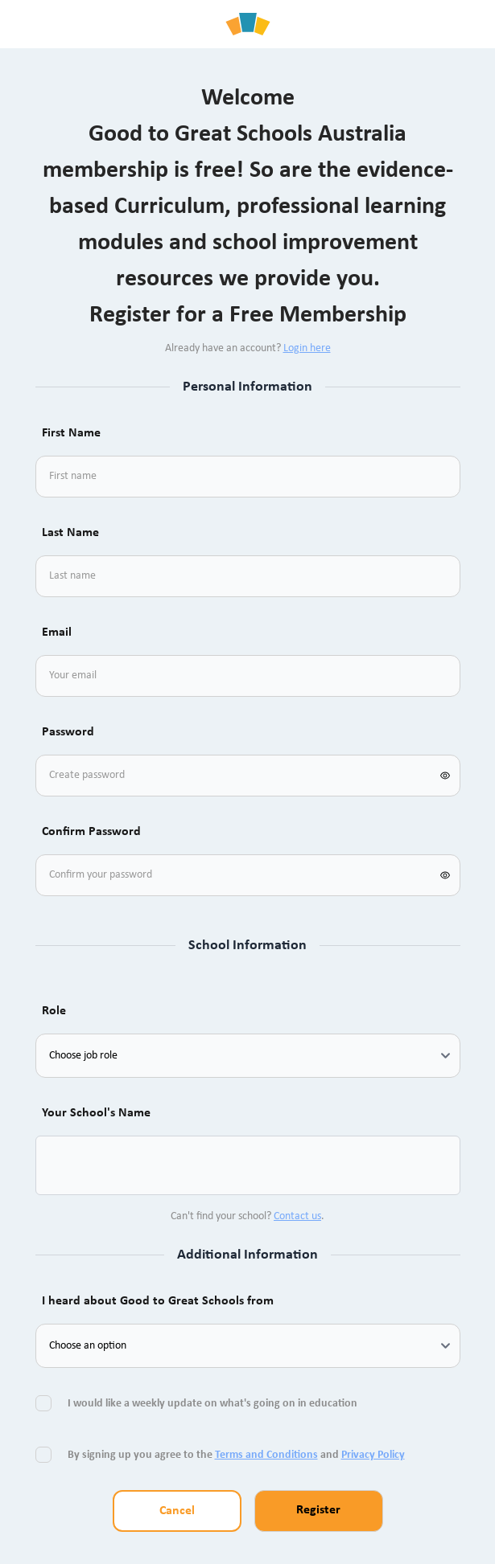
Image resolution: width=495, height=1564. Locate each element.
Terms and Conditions (266, 1455)
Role (54, 1011)
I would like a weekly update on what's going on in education (214, 1404)
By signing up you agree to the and (236, 1455)
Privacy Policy (373, 1455)
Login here (307, 348)
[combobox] (67, 1165)
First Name (71, 433)
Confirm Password (91, 831)
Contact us (297, 1216)
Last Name (70, 532)
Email (57, 632)
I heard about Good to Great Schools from (158, 1301)
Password (68, 732)
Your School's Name (96, 1113)
